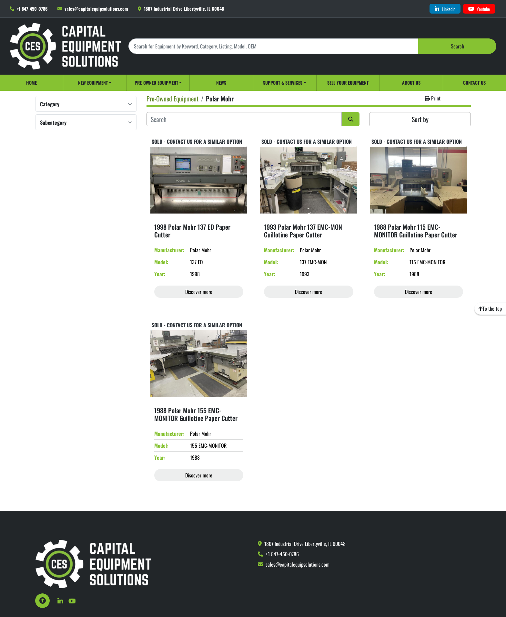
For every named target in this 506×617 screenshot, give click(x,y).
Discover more (198, 292)
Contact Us (474, 82)
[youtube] (479, 9)
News (221, 82)
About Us (411, 82)
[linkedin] (445, 9)
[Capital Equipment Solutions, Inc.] (93, 563)
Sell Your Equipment (348, 82)
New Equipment (93, 82)
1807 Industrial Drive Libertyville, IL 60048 (184, 8)
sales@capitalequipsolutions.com (96, 8)
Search (457, 46)
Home (31, 82)
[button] (94, 83)
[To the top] (490, 308)
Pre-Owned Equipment (156, 82)
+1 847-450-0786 (32, 8)
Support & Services (282, 82)
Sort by (420, 119)
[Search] (273, 46)
